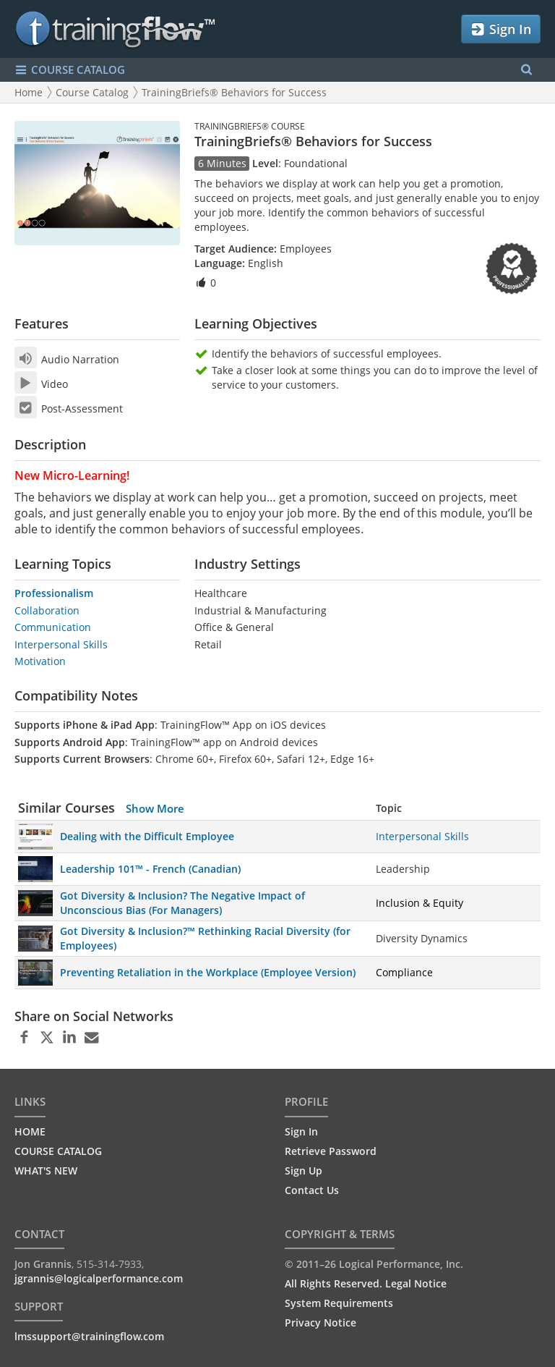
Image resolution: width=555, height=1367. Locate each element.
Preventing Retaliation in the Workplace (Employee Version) (208, 972)
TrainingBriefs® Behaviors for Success (234, 92)
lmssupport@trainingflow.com (89, 1336)
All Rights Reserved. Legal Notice (366, 1283)
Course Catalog (92, 92)
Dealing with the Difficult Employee (147, 836)
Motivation (40, 661)
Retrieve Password (331, 1151)
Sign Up (303, 1170)
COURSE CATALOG (58, 1151)
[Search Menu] (526, 70)
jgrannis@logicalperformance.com (98, 1278)
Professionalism (53, 593)
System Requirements (339, 1303)
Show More (155, 808)
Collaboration (46, 610)
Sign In (500, 29)
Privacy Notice (320, 1322)
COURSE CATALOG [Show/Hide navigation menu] (69, 69)
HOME (30, 1131)
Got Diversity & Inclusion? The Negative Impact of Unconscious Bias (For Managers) (182, 903)
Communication (52, 627)
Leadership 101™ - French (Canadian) (150, 869)
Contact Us (312, 1190)
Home (28, 92)
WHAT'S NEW (45, 1170)
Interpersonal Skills (61, 644)
